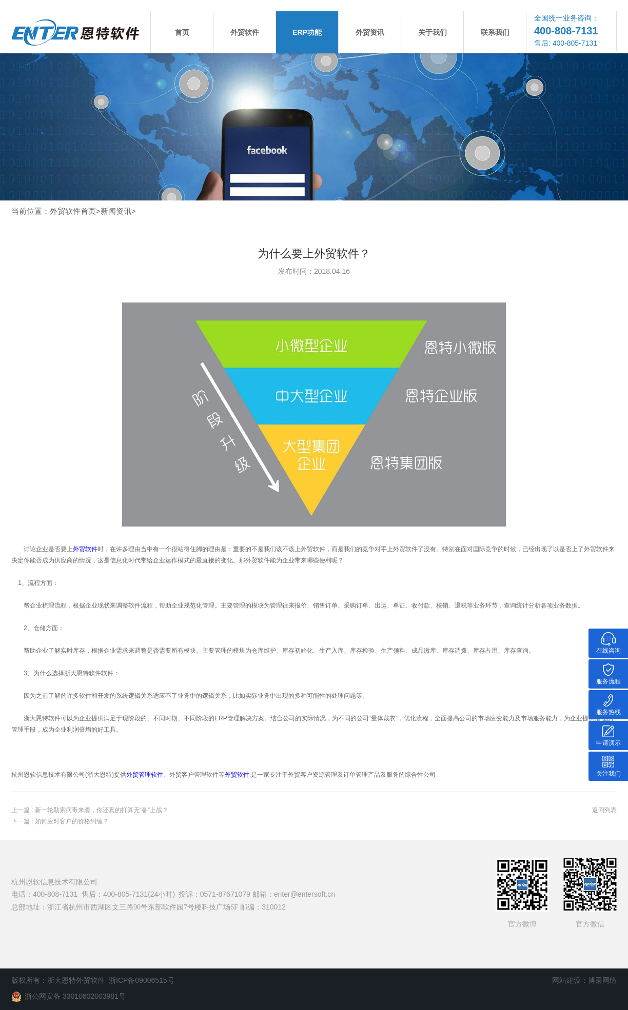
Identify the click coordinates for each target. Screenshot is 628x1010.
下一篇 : (23, 821)
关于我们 (432, 32)
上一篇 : (23, 810)
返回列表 (604, 810)
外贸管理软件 (144, 774)
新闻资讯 (116, 211)
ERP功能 (307, 32)
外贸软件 (244, 32)
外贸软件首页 (73, 211)
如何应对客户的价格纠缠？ (72, 821)
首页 (182, 32)
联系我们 (495, 32)
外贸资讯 (370, 32)
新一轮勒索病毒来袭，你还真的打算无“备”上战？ (101, 810)
